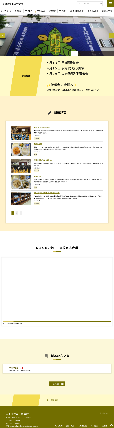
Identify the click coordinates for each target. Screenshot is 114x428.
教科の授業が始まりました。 (43, 160)
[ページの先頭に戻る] (111, 425)
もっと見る (56, 384)
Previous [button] (2, 35)
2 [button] (16, 213)
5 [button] (102, 53)
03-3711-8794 (14, 420)
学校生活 (28, 11)
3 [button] (96, 53)
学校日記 (62, 11)
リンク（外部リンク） (77, 11)
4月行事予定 (14, 368)
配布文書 (52, 11)
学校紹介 (18, 11)
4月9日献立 (37, 176)
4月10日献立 (38, 144)
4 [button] (99, 53)
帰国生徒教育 (107, 11)
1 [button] (89, 53)
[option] (57, 35)
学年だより (41, 11)
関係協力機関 (93, 11)
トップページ (6, 11)
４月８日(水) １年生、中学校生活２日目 (47, 193)
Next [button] (111, 35)
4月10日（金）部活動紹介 (42, 127)
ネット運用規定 (52, 400)
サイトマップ (104, 413)
